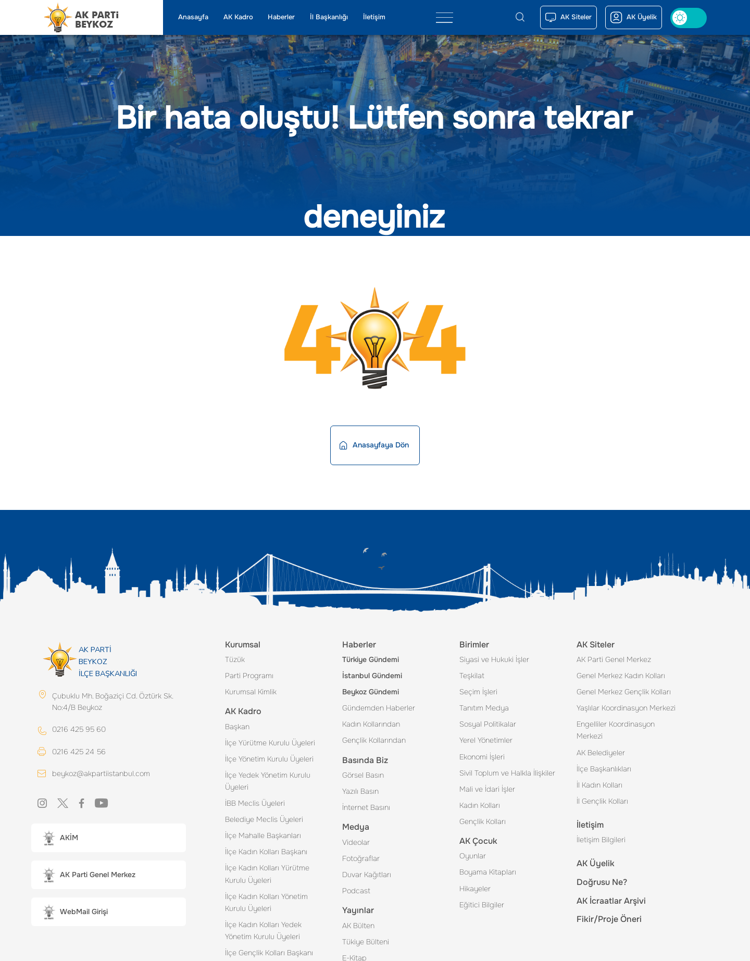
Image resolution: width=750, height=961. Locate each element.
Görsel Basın (363, 775)
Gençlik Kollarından (374, 740)
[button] (108, 838)
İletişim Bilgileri (601, 839)
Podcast (356, 890)
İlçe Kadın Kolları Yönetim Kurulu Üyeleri (266, 902)
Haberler (281, 17)
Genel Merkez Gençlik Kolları (624, 691)
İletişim (374, 17)
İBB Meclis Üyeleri (255, 803)
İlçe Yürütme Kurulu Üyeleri (270, 742)
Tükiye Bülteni (365, 941)
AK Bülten (358, 925)
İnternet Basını (366, 807)
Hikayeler (475, 888)
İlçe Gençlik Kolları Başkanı (269, 952)
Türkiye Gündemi (370, 659)
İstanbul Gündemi (372, 675)
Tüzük (235, 659)
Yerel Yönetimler (485, 740)
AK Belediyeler (601, 752)
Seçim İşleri (478, 691)
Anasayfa (193, 17)
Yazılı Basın (360, 791)
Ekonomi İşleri (482, 757)
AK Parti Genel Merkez (614, 659)
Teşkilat (471, 675)
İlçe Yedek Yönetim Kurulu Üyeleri (267, 781)
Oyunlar (472, 855)
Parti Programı (249, 675)
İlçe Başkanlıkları (604, 768)
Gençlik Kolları (482, 821)
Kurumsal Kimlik (251, 691)
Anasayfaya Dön (374, 445)
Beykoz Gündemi (370, 691)
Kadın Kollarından (371, 724)
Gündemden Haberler (378, 708)
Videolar (356, 842)
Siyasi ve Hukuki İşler (494, 659)
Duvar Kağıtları (366, 874)
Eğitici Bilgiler (481, 904)
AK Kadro (238, 17)
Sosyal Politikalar (487, 724)
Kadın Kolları (479, 805)
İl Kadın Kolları (599, 785)
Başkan (237, 726)
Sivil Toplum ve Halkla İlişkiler (507, 773)
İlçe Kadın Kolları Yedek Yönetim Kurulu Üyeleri (263, 930)
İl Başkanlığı (329, 17)
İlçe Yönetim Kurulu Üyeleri (269, 759)
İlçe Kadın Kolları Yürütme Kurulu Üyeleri (267, 873)
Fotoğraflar (361, 858)
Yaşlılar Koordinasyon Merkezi (626, 708)
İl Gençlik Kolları (602, 801)
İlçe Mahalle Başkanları (263, 835)
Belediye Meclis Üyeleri (264, 819)
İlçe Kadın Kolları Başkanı (266, 851)
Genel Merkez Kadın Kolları (621, 675)
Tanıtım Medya (484, 708)
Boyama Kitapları (487, 872)
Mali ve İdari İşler (487, 789)
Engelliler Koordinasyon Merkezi (616, 730)
